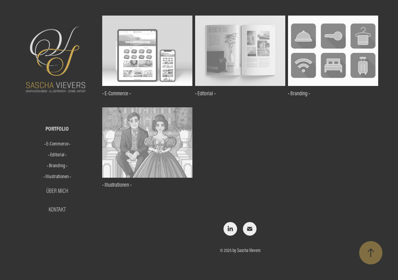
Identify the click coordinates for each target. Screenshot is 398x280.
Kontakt (57, 209)
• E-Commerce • (57, 143)
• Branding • (57, 165)
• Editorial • (57, 154)
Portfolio (57, 128)
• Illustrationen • (57, 176)
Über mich (57, 190)
